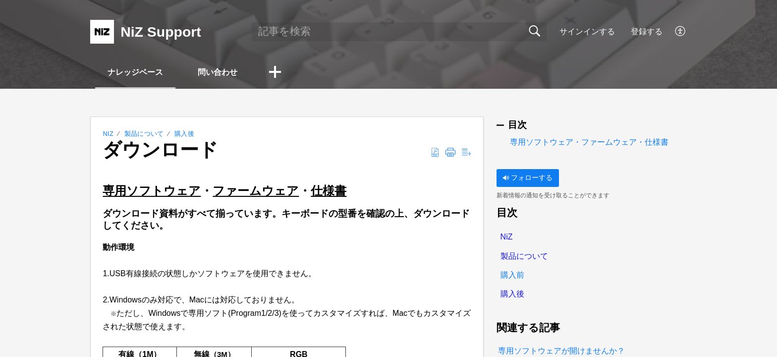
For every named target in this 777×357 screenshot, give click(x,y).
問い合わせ (217, 72)
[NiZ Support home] (102, 32)
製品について (144, 133)
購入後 (184, 133)
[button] (680, 31)
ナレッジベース (135, 72)
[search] (399, 31)
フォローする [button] (527, 177)
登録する (647, 31)
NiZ (108, 133)
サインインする (587, 31)
